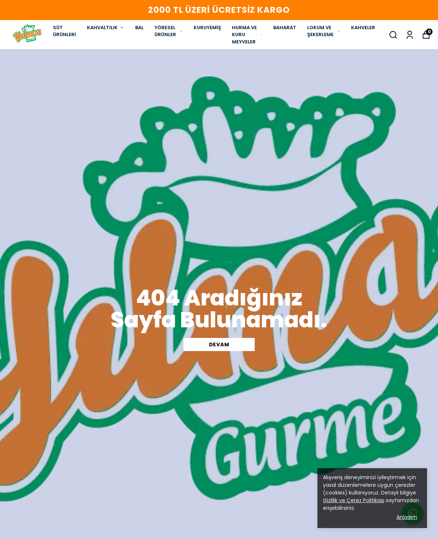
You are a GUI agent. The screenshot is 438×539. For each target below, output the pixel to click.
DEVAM (219, 344)
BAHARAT (284, 27)
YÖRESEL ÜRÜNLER (169, 31)
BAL (139, 27)
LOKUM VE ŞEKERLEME (323, 31)
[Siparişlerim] (409, 34)
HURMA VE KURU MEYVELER (247, 34)
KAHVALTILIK (105, 27)
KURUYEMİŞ (207, 27)
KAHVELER (363, 27)
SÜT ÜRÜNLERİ (64, 31)
